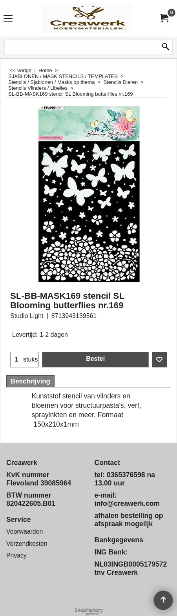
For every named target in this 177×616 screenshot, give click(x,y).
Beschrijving (30, 381)
